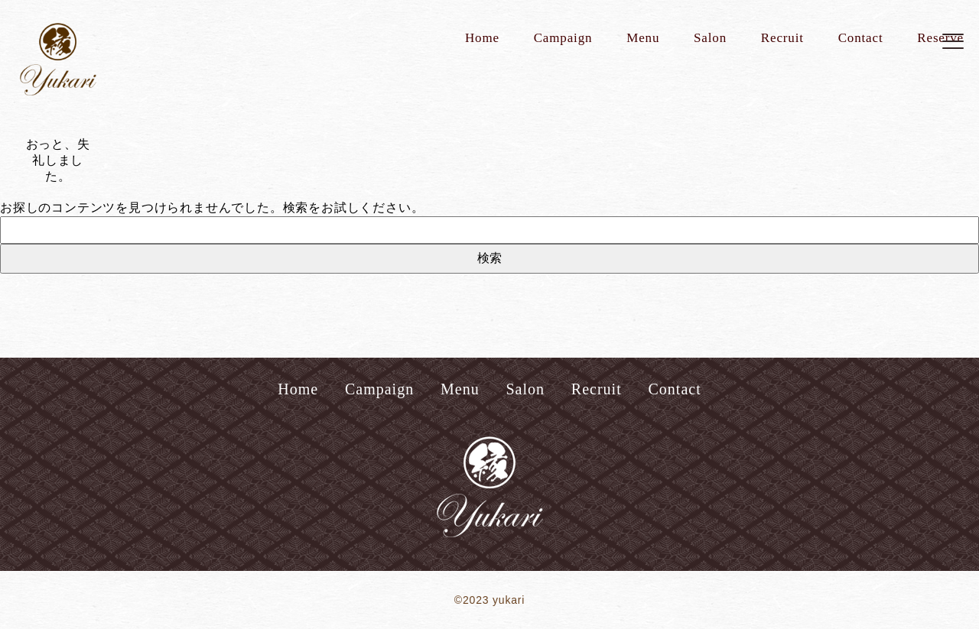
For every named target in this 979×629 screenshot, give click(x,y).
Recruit (782, 38)
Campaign (563, 38)
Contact (860, 38)
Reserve (940, 38)
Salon (710, 38)
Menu (642, 38)
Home (482, 38)
